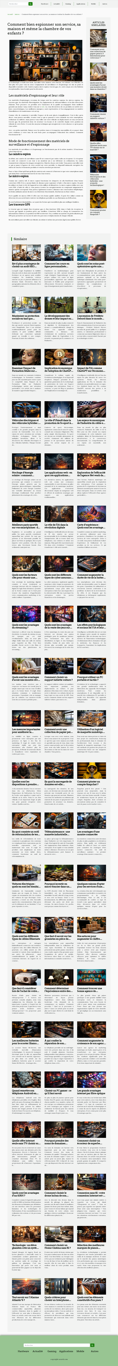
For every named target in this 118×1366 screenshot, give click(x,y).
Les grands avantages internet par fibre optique (91, 1092)
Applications (80, 4)
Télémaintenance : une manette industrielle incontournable (57, 834)
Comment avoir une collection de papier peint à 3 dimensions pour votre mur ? (97, 53)
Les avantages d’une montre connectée (88, 833)
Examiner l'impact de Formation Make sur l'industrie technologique (26, 371)
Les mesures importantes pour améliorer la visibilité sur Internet (26, 732)
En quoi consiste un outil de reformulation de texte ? (26, 834)
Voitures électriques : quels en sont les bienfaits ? (26, 886)
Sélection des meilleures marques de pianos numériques (90, 1248)
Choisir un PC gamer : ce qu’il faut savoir (58, 1092)
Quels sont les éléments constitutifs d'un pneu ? (90, 1298)
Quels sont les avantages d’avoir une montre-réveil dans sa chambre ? (98, 86)
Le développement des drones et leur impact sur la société (58, 318)
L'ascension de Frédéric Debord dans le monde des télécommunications (91, 318)
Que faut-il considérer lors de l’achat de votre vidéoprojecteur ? (24, 991)
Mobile (93, 4)
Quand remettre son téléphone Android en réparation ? (24, 1093)
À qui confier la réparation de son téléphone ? (54, 1043)
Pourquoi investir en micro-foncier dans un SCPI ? (57, 886)
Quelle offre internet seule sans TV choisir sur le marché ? (98, 146)
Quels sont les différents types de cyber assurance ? (58, 578)
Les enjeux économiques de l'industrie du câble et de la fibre (91, 423)
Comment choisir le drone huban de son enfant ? (55, 1195)
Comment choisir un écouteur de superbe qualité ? (88, 1143)
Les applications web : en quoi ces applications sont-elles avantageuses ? (59, 475)
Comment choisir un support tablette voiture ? (98, 116)
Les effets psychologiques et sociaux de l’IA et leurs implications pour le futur (91, 627)
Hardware (44, 4)
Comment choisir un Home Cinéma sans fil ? (58, 1246)
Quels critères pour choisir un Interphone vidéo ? (57, 1300)
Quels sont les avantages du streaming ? (25, 626)
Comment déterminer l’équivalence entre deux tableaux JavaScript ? (58, 991)
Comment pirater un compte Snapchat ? (98, 212)
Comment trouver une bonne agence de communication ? (89, 991)
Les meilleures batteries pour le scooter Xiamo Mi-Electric (25, 1043)
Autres (104, 4)
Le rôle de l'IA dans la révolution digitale (56, 526)
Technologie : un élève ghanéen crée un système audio (26, 1248)
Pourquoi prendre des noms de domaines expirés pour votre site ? (58, 1143)
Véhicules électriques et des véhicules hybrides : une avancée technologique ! (98, 180)
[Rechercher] (18, 4)
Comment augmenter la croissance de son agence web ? (91, 1043)
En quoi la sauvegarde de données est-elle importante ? (58, 784)
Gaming (68, 4)
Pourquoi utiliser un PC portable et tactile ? (90, 678)
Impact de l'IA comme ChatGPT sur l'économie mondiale (90, 371)
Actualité (57, 4)
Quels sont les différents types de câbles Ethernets (26, 937)
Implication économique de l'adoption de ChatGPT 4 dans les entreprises (59, 371)
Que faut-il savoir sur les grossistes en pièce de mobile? (58, 939)
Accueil (10, 14)
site (43, 107)
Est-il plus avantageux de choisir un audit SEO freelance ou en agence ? (25, 266)
